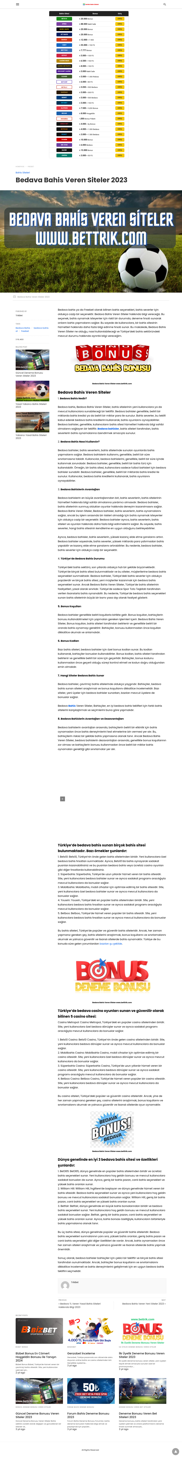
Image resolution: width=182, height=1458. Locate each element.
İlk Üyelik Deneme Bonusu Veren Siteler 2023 (142, 1355)
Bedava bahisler (108, 428)
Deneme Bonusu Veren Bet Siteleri (135, 1407)
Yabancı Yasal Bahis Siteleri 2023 (31, 437)
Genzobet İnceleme (81, 1353)
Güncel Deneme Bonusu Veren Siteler (33, 1407)
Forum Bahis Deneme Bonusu (80, 1407)
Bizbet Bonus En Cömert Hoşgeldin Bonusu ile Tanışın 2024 (36, 1357)
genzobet (71, 1347)
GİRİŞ (120, 19)
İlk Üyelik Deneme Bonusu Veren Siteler (137, 1347)
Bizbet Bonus (22, 1347)
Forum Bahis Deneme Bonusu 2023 (88, 1415)
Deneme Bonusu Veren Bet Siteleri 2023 (138, 1415)
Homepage (20, 167)
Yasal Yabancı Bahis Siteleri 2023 (31, 405)
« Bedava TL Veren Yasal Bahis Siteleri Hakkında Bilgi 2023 (80, 1305)
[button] (62, 798)
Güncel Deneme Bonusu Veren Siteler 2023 (29, 374)
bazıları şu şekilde (111, 943)
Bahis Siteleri (23, 172)
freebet (31, 167)
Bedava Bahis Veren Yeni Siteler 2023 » (144, 1303)
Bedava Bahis (23, 327)
